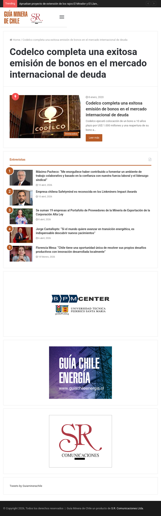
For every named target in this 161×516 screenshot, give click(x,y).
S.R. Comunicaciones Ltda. (127, 508)
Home (15, 39)
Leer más (94, 137)
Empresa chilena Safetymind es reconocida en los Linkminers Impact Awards (86, 191)
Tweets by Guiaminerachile (26, 485)
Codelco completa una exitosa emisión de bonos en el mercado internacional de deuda (116, 109)
